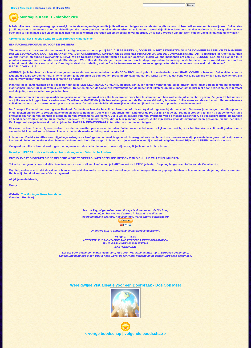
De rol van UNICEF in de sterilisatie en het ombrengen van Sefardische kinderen (60, 152)
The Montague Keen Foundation (41, 194)
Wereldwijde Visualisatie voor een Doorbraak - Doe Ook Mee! (125, 285)
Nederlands (26, 8)
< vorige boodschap (103, 333)
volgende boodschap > (145, 333)
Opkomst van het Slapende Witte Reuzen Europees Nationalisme (51, 38)
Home (14, 8)
